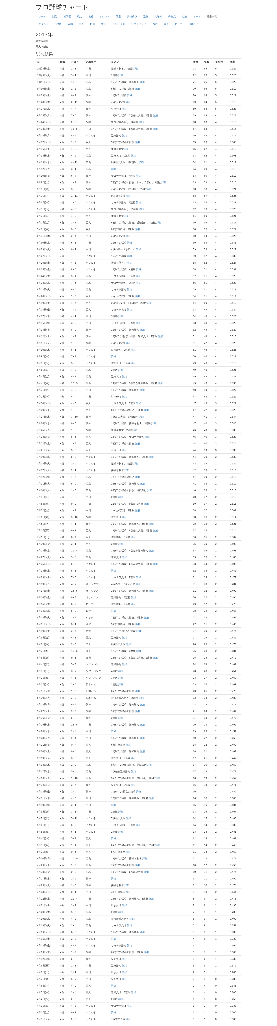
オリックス (118, 24)
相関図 (67, 16)
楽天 (166, 24)
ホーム (42, 16)
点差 (184, 16)
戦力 (79, 16)
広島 (92, 24)
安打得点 (132, 16)
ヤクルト (44, 24)
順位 (54, 16)
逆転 (145, 16)
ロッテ (178, 24)
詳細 (136, 68)
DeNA (58, 24)
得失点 (172, 16)
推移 (90, 16)
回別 (118, 16)
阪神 (70, 24)
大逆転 (158, 16)
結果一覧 (212, 16)
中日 (103, 24)
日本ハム (194, 24)
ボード (197, 16)
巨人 (81, 24)
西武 (155, 24)
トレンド (105, 16)
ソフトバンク (138, 24)
